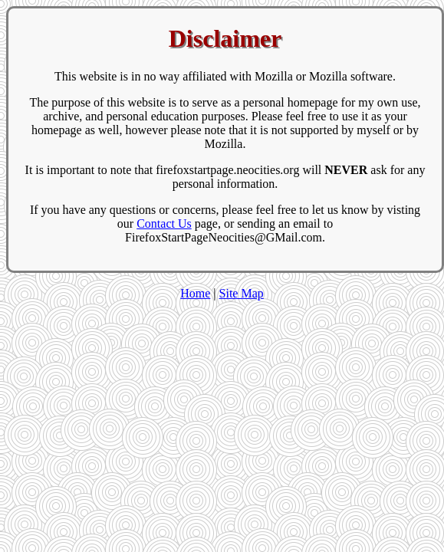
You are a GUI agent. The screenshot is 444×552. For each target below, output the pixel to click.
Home (195, 293)
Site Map (241, 293)
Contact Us (164, 223)
